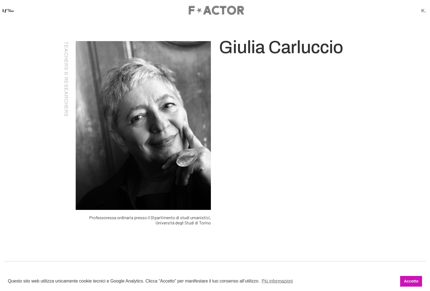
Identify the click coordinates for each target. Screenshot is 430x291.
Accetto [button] (411, 281)
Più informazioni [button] (277, 281)
